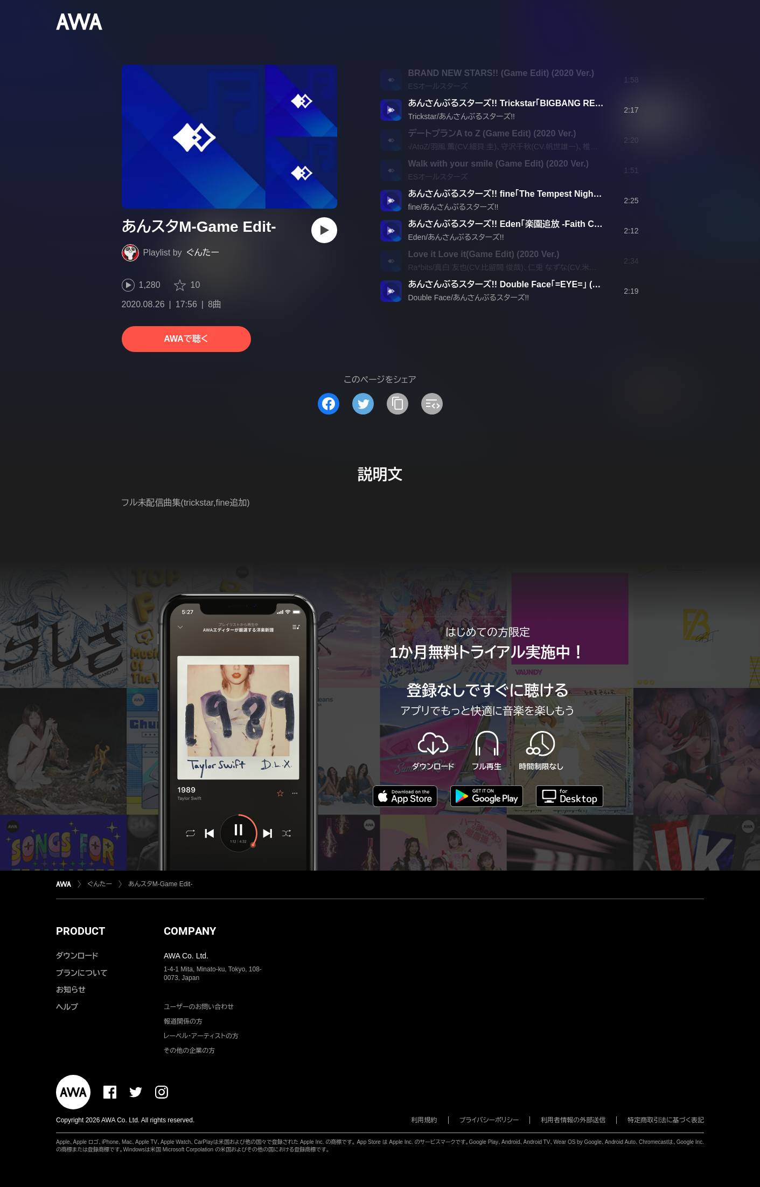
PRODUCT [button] (80, 930)
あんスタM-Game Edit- (160, 884)
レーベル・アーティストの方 (201, 1036)
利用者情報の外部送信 (573, 1120)
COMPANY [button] (190, 930)
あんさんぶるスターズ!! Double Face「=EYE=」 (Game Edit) (523, 284)
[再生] (324, 230)
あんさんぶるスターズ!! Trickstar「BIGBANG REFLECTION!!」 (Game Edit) (553, 103)
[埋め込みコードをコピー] (432, 404)
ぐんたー (202, 252)
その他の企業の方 (189, 1050)
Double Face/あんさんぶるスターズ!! (468, 297)
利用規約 (424, 1120)
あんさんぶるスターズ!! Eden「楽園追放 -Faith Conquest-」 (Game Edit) (547, 224)
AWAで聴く (186, 338)
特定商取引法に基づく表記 (665, 1120)
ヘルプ (67, 1007)
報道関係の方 (183, 1021)
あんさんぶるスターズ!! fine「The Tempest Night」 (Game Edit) (530, 193)
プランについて (82, 973)
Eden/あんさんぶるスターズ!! (456, 237)
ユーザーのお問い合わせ (199, 1007)
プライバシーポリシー (489, 1120)
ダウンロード (77, 955)
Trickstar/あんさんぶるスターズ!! (461, 116)
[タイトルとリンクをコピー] (397, 404)
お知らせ (71, 989)
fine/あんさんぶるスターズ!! (453, 207)
